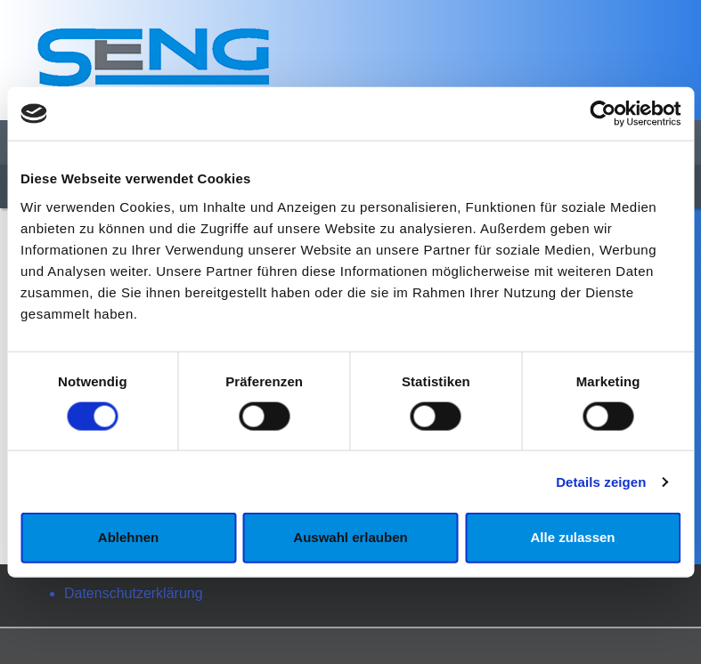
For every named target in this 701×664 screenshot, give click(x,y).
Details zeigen (601, 481)
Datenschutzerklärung (133, 593)
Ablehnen (128, 537)
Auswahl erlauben (350, 537)
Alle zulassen (572, 537)
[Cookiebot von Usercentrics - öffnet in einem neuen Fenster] (603, 114)
